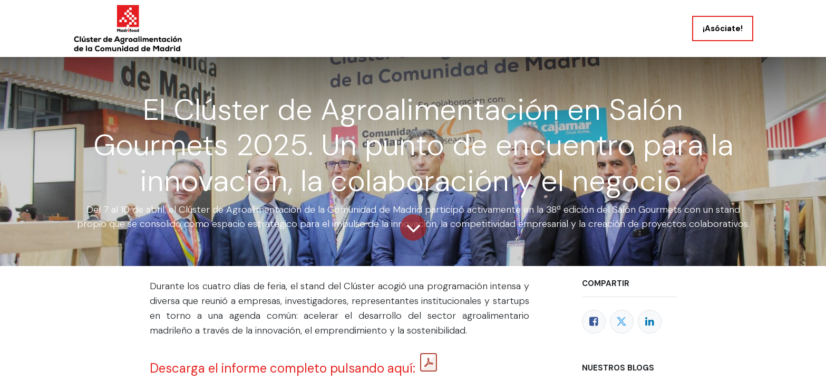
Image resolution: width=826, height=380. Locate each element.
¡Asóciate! (723, 28)
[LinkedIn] (650, 322)
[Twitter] (622, 322)
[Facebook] (594, 322)
